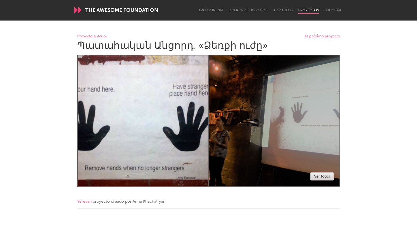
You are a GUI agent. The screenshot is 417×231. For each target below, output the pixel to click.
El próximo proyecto (322, 36)
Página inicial (211, 10)
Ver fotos (322, 176)
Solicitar (332, 10)
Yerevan (84, 201)
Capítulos (283, 10)
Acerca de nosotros (248, 10)
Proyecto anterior (92, 36)
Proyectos (308, 10)
